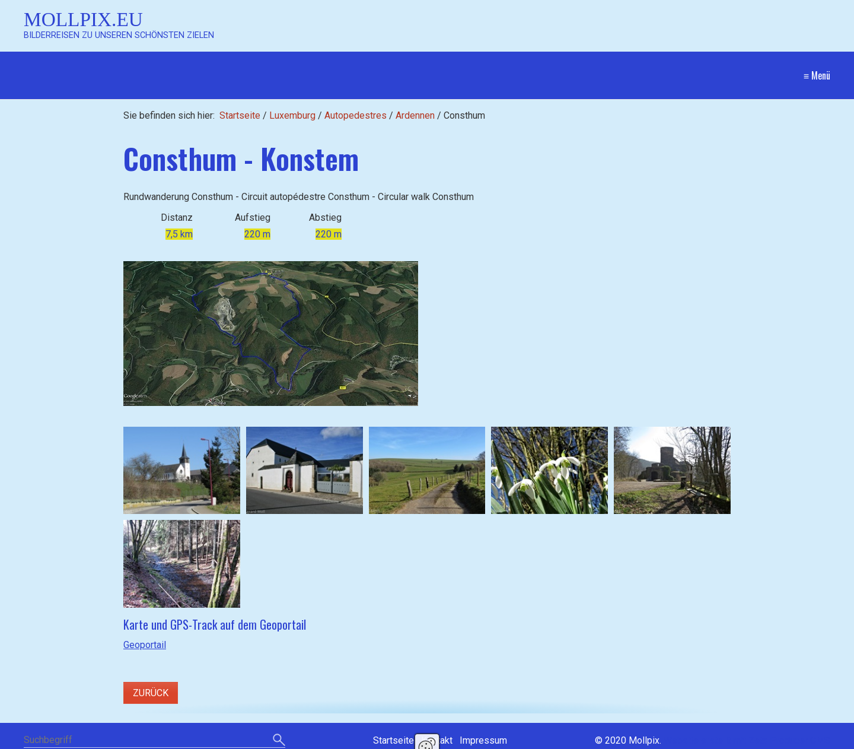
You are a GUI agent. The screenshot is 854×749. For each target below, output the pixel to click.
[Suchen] (279, 741)
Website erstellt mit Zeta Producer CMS (747, 740)
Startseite (239, 115)
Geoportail (144, 644)
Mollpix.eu (83, 19)
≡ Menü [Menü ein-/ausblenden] (817, 75)
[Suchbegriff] (154, 741)
